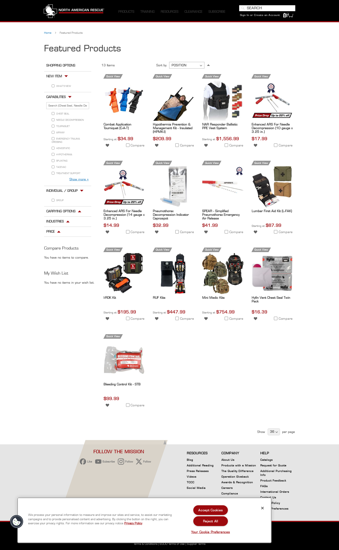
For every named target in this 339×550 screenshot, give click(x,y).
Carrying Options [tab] (60, 212)
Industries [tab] (55, 222)
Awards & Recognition (237, 482)
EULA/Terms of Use (172, 543)
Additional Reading (200, 465)
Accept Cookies (210, 510)
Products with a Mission (238, 465)
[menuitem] (126, 13)
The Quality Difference (237, 471)
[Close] (262, 508)
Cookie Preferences (274, 509)
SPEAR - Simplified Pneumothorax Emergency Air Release (221, 215)
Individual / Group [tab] (62, 191)
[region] (144, 520)
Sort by (161, 66)
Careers (227, 488)
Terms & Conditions (145, 543)
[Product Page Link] (124, 120)
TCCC (190, 482)
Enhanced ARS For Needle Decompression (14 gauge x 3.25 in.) (124, 215)
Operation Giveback (235, 476)
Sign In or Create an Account (260, 16)
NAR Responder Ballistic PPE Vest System (220, 127)
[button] (107, 146)
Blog (190, 459)
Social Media (196, 488)
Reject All (210, 521)
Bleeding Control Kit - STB (122, 385)
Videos (191, 476)
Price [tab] (50, 232)
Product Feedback (273, 480)
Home (48, 33)
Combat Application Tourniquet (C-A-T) (117, 127)
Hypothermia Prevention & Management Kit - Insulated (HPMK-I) (172, 128)
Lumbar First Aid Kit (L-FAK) (272, 212)
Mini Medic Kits (213, 298)
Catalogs (266, 459)
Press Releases (198, 471)
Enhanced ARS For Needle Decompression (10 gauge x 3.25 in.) (272, 128)
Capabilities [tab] (56, 98)
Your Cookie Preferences (210, 532)
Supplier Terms (196, 543)
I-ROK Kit (110, 298)
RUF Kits (159, 298)
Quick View (113, 77)
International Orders (274, 491)
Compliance (229, 493)
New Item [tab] (54, 77)
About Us (227, 459)
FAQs (264, 486)
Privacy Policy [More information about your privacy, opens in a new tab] (133, 523)
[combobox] (267, 9)
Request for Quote (273, 465)
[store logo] (74, 12)
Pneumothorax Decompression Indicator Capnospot (171, 215)
